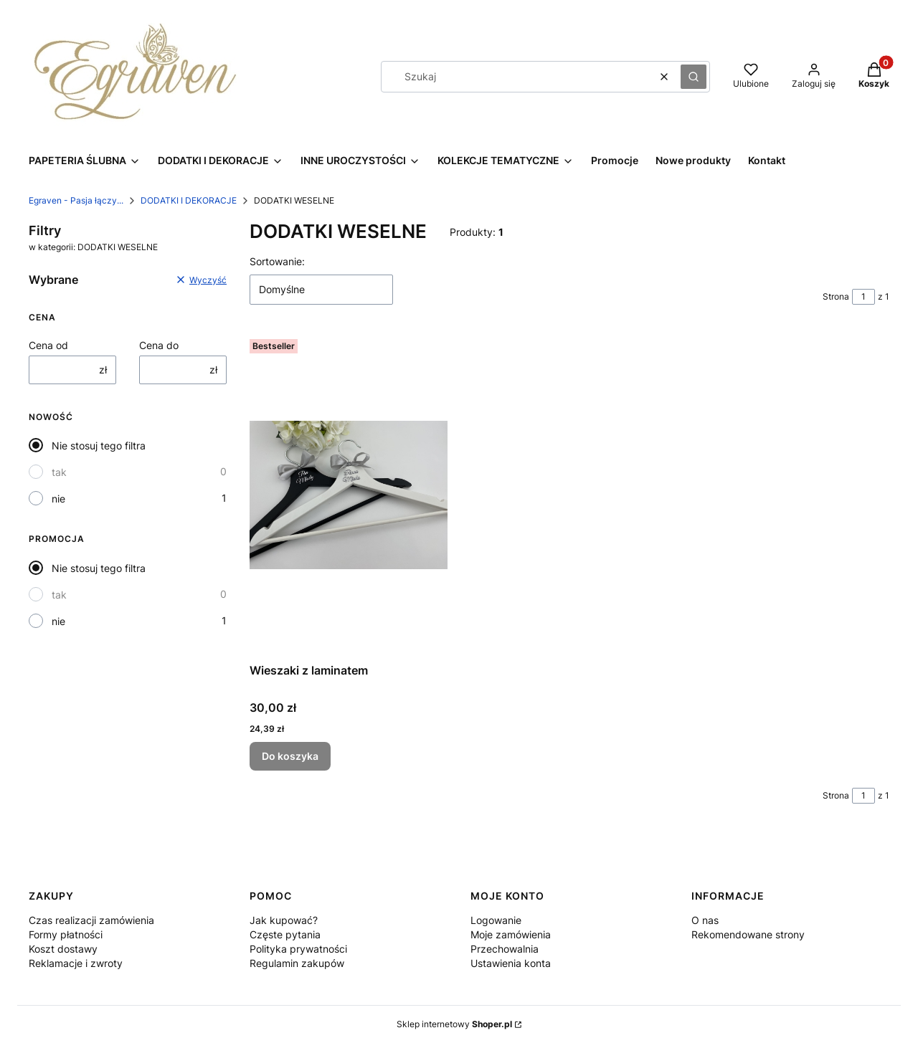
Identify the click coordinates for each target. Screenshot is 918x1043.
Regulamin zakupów (297, 963)
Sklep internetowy (454, 1024)
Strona (836, 296)
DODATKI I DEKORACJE (189, 200)
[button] (693, 77)
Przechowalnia (504, 949)
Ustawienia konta (510, 963)
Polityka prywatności (298, 949)
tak (59, 472)
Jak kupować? (284, 920)
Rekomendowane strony (748, 934)
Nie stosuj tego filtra (99, 445)
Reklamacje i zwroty (76, 963)
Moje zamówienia (510, 934)
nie (58, 498)
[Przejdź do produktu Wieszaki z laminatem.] (349, 495)
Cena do (159, 345)
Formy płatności (66, 934)
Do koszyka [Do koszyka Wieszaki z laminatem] (290, 756)
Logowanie (495, 920)
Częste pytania (285, 934)
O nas (705, 920)
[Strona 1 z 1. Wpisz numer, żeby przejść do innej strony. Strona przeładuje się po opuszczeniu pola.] (863, 297)
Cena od (48, 345)
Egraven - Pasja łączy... (76, 200)
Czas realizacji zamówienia (91, 920)
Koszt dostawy (63, 949)
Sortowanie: (277, 261)
